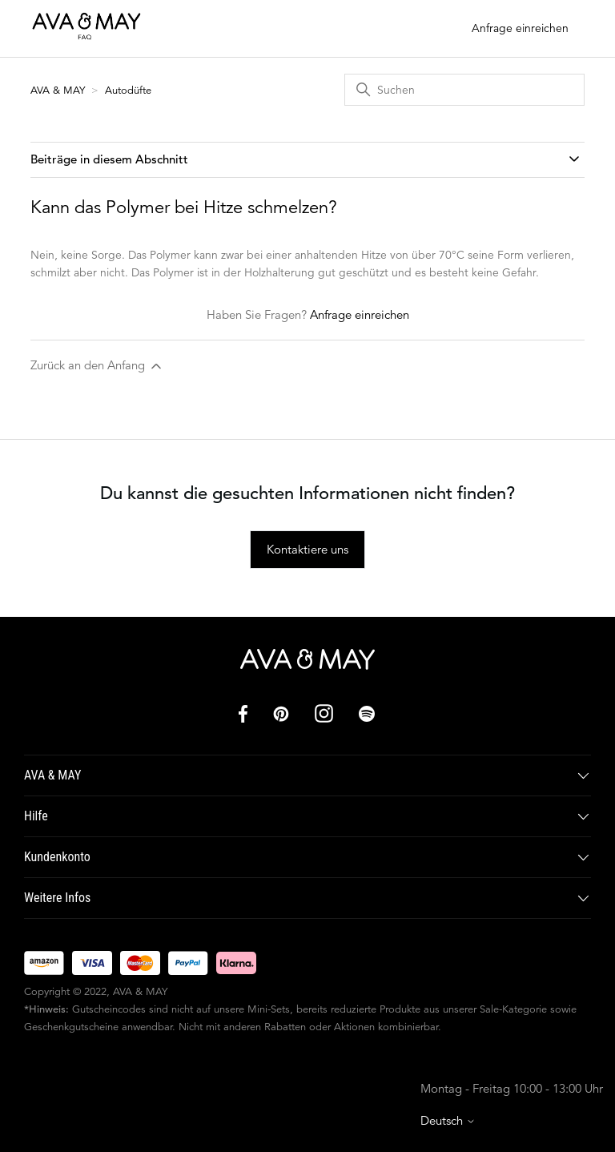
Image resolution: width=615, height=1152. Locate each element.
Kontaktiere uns (307, 549)
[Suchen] (464, 90)
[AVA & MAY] (307, 659)
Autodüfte (128, 90)
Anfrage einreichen (520, 28)
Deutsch (448, 1120)
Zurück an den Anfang (97, 365)
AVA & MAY (59, 90)
